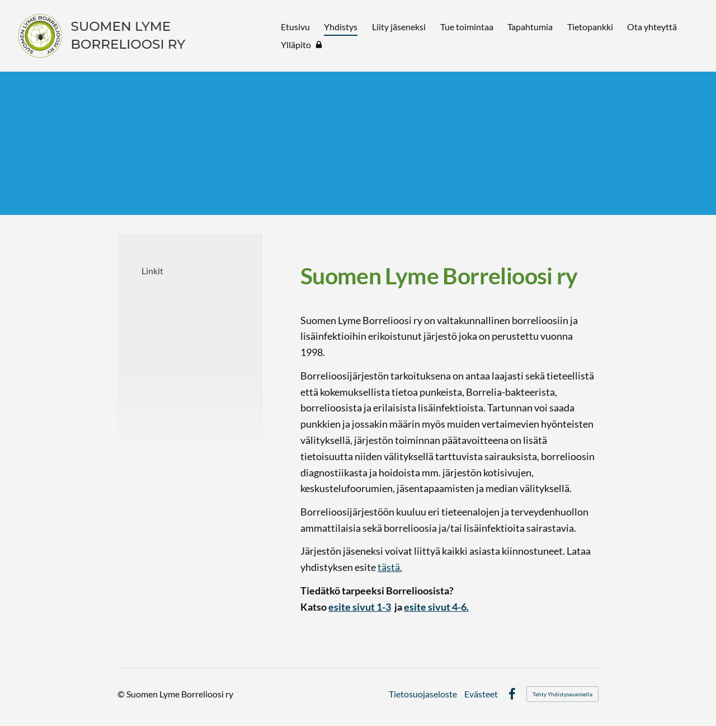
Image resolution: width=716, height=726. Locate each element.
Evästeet (481, 694)
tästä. (390, 567)
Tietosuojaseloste (423, 694)
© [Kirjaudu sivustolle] (121, 693)
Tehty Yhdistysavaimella (562, 694)
